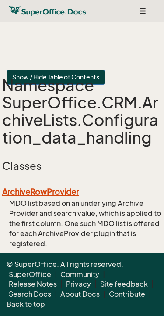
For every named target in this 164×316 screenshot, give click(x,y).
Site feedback (124, 284)
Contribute (127, 294)
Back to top (26, 304)
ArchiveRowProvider (40, 192)
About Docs (80, 294)
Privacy (78, 284)
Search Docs (30, 294)
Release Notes (33, 284)
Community (79, 274)
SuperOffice (30, 274)
